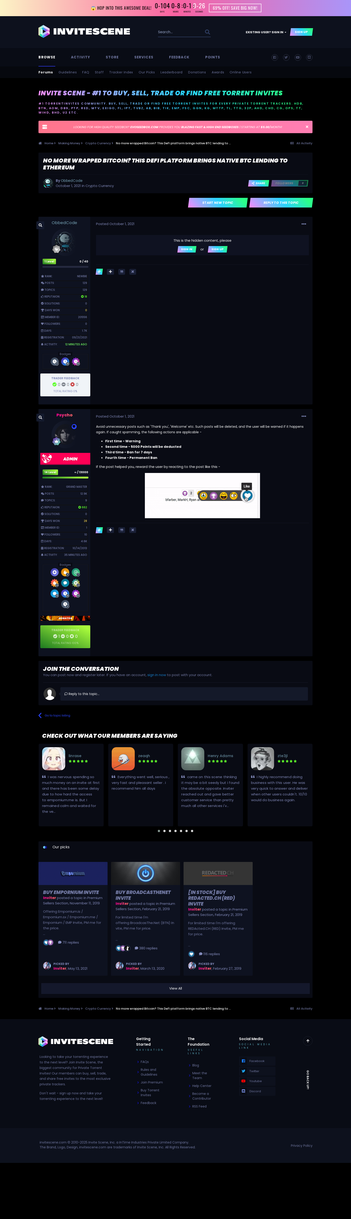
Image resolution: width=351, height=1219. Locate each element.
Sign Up (301, 32)
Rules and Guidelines (149, 1072)
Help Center (201, 1086)
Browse (46, 57)
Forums (45, 72)
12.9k (83, 494)
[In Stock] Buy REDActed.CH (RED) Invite (211, 898)
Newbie (82, 276)
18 (84, 297)
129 (85, 283)
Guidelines (67, 72)
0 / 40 (83, 262)
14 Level (50, 472)
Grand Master (76, 487)
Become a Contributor (201, 1096)
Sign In (187, 249)
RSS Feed (199, 1106)
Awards (218, 72)
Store (112, 57)
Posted (115, 224)
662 (82, 507)
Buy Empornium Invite (71, 892)
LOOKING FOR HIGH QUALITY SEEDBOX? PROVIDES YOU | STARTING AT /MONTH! (177, 127)
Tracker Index (121, 72)
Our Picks (147, 72)
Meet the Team (199, 1076)
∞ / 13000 (81, 472)
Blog (195, 1065)
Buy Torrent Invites (150, 1093)
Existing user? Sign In (266, 32)
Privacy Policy (302, 1145)
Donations (197, 72)
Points (212, 57)
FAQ (85, 72)
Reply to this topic (281, 202)
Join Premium (152, 1082)
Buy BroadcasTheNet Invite (143, 895)
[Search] (169, 32)
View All (175, 988)
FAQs (145, 1062)
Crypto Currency (99, 186)
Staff (99, 72)
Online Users (241, 72)
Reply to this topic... (81, 694)
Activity (80, 57)
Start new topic (218, 202)
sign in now (156, 675)
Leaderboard (172, 72)
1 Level (49, 262)
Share (259, 183)
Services (143, 57)
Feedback (179, 57)
